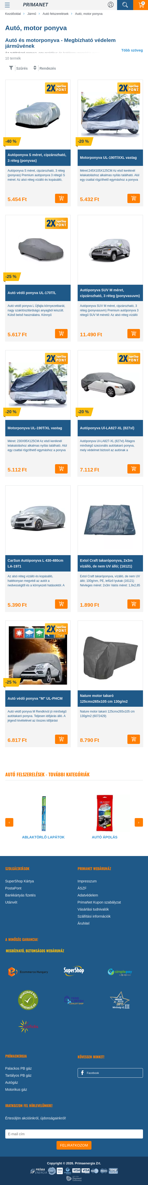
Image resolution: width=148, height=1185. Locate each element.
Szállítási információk (94, 916)
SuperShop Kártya (19, 881)
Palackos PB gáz (18, 1068)
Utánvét (11, 902)
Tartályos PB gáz (18, 1075)
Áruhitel (83, 923)
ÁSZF (82, 888)
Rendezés (47, 68)
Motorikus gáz (16, 1089)
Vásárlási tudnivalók (93, 909)
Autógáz (11, 1082)
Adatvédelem (88, 895)
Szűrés (22, 68)
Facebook (89, 1072)
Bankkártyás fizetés (20, 895)
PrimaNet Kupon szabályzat (99, 902)
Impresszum (87, 881)
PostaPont (13, 888)
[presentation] (9, 822)
